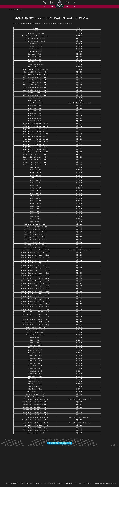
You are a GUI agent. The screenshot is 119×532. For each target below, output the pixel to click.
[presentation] (24, 461)
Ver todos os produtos (59, 486)
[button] (53, 482)
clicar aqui (69, 23)
